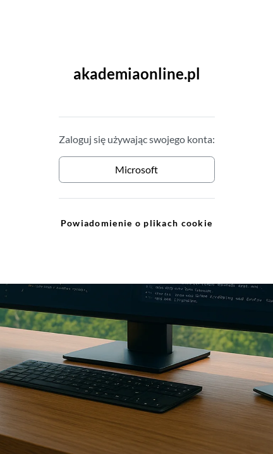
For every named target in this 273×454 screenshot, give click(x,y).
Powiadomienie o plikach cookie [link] (136, 223)
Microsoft (136, 169)
